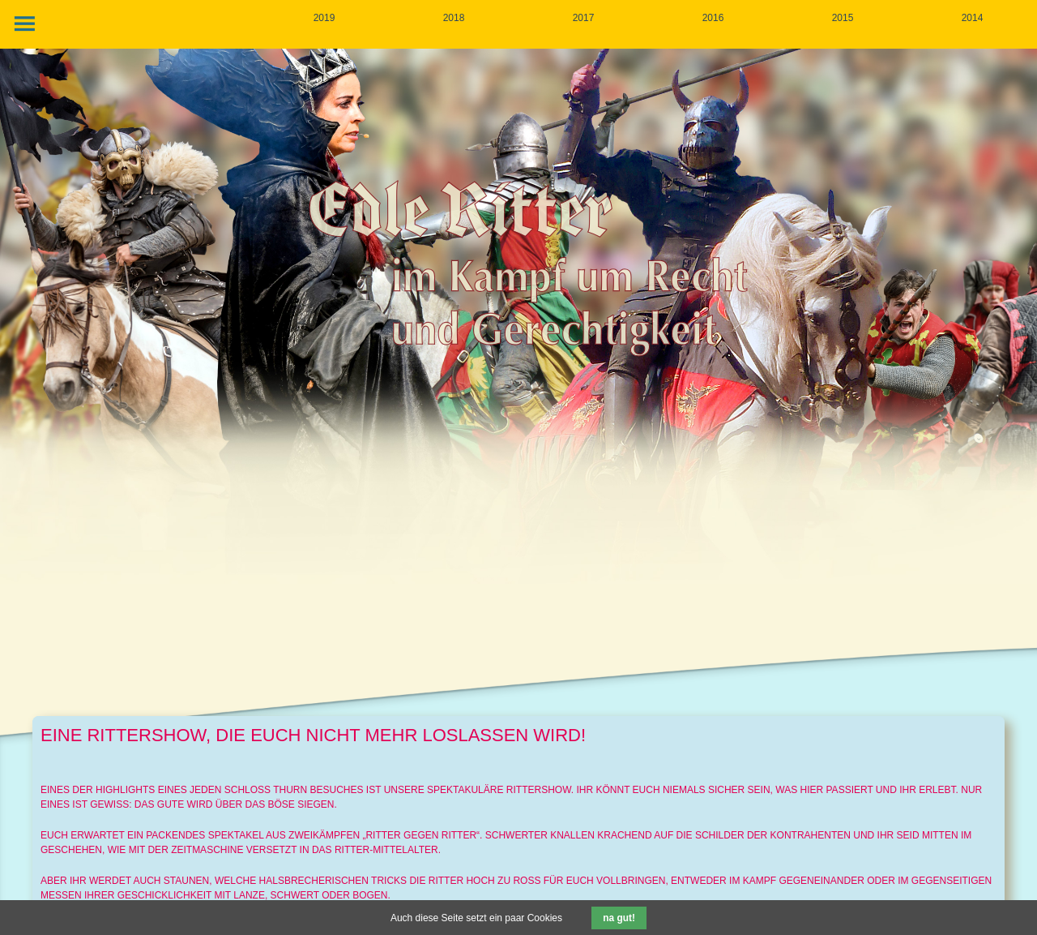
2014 (973, 18)
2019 (324, 18)
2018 (454, 18)
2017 (584, 18)
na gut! (619, 918)
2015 (843, 18)
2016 (713, 18)
